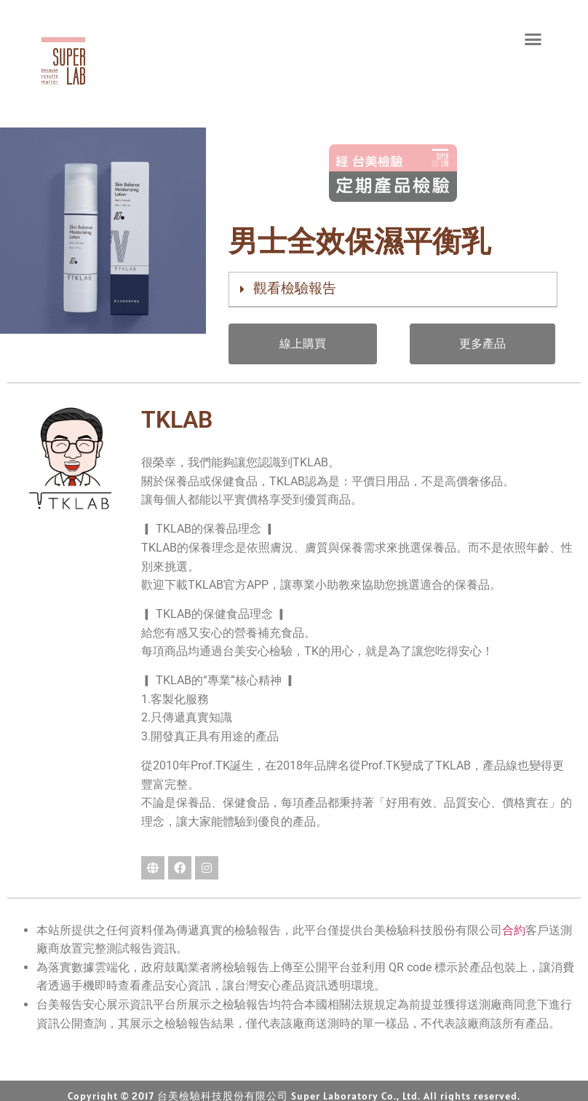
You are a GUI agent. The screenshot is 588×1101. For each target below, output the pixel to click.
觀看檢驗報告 (294, 288)
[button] (533, 38)
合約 (513, 930)
